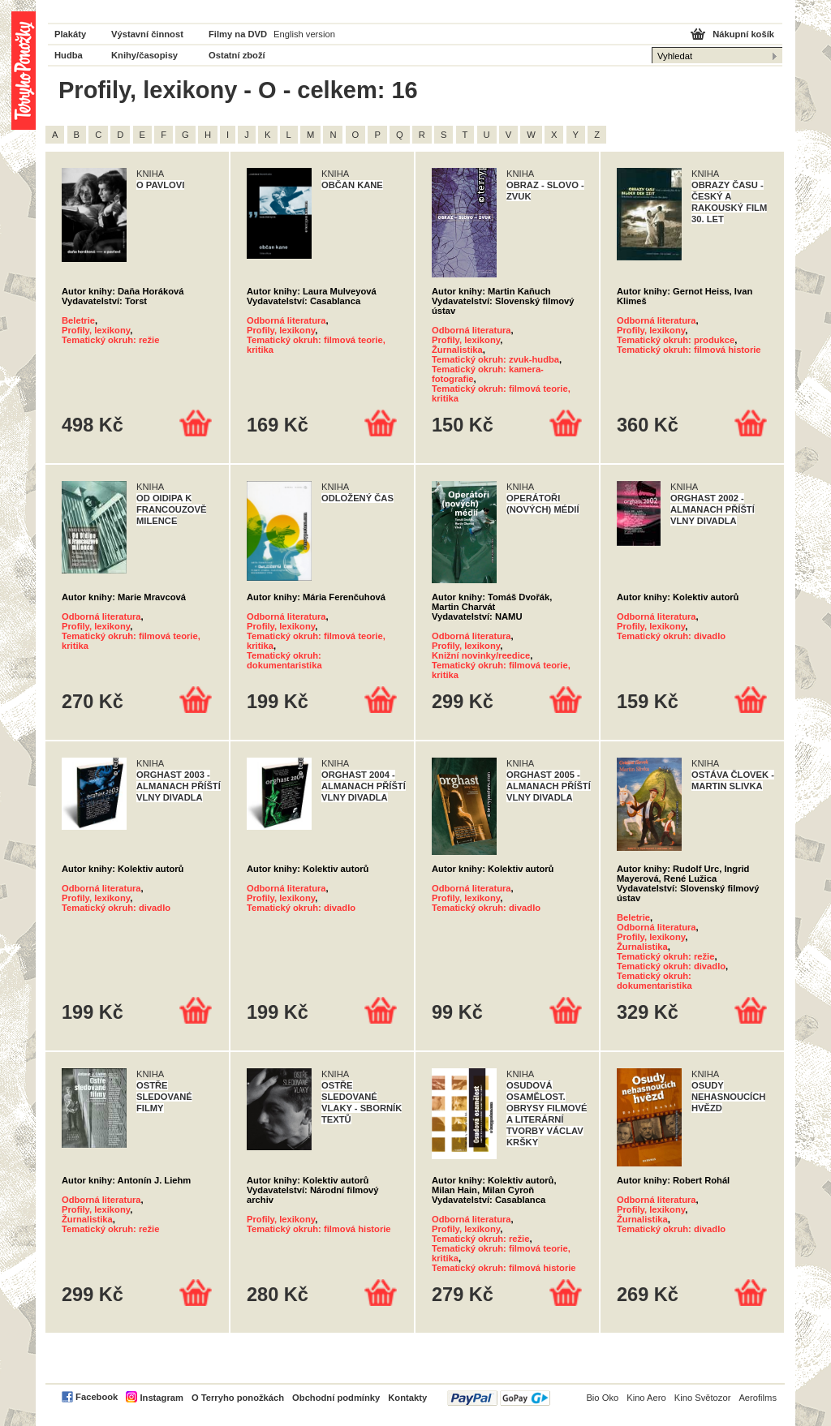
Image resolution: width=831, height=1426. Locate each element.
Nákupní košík (743, 34)
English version (304, 34)
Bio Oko (602, 1397)
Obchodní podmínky (336, 1397)
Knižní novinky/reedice (481, 655)
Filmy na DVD (238, 34)
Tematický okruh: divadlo (671, 636)
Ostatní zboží (237, 55)
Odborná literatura (286, 320)
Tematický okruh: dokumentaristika (284, 660)
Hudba (68, 55)
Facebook (96, 1397)
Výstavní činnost (147, 34)
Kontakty (407, 1397)
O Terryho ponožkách (238, 1397)
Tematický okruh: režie (110, 340)
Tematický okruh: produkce (675, 340)
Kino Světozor (702, 1397)
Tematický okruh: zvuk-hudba (495, 359)
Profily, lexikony (96, 330)
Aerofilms (757, 1397)
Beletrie (78, 320)
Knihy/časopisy (144, 55)
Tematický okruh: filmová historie (689, 349)
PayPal (498, 1398)
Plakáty (70, 34)
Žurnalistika (457, 349)
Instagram (161, 1397)
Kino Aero (646, 1397)
